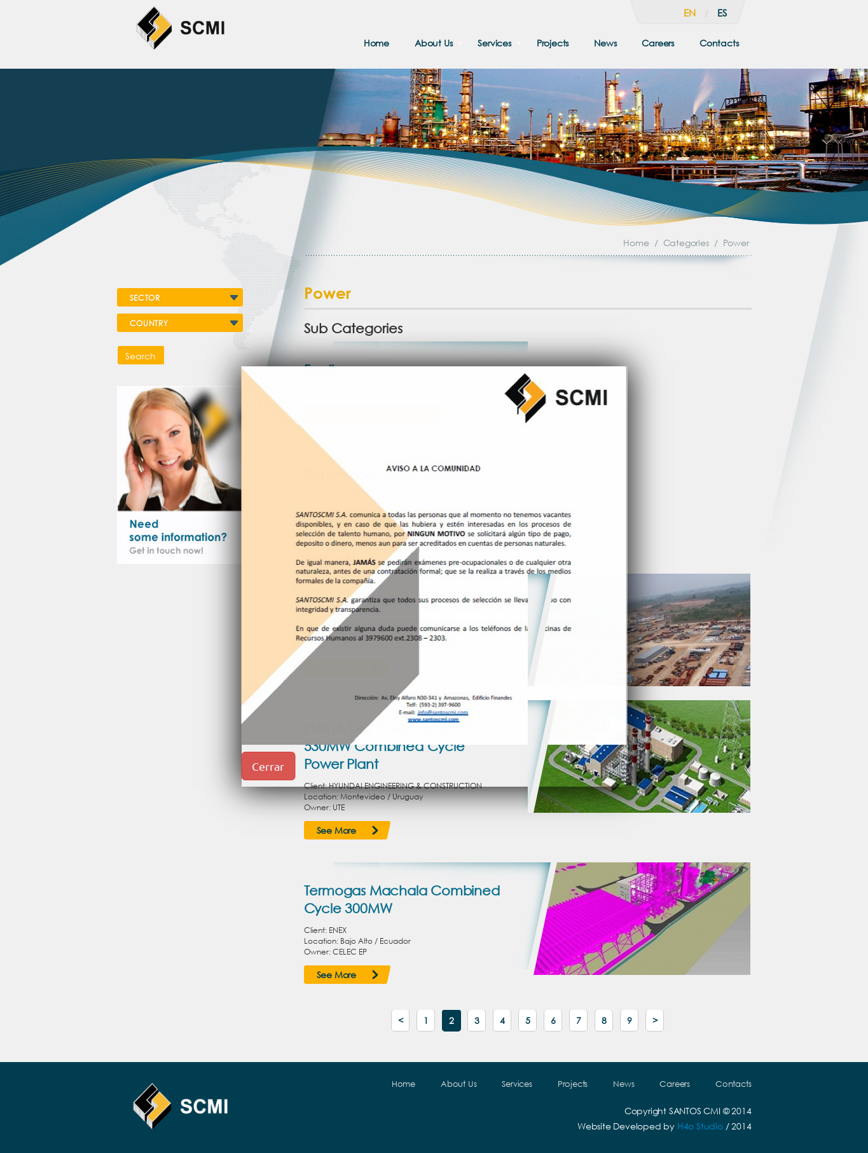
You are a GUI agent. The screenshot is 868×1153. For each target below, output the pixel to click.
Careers (658, 43)
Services (494, 43)
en (690, 12)
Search (140, 356)
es (722, 12)
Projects (552, 43)
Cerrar (268, 766)
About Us (433, 43)
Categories (686, 243)
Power (736, 243)
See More (336, 830)
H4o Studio (700, 1126)
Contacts (718, 43)
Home (376, 43)
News (605, 43)
